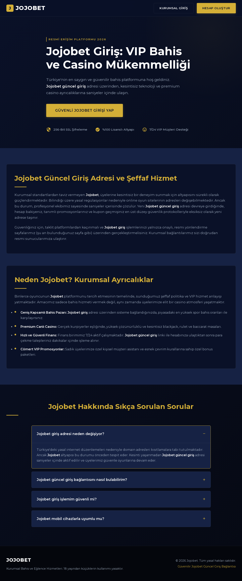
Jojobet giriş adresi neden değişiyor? (70, 434)
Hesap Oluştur (216, 8)
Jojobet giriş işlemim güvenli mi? (67, 499)
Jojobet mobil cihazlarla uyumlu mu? (70, 519)
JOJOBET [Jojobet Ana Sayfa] (25, 8)
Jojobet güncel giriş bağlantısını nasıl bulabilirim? (82, 480)
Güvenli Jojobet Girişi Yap (84, 110)
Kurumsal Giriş (174, 8)
